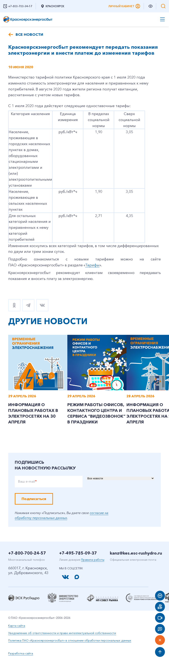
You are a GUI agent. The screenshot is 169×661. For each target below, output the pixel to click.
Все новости (29, 34)
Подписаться (34, 499)
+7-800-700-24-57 (27, 553)
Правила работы (92, 560)
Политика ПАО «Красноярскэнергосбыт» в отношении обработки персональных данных (69, 640)
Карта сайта (16, 625)
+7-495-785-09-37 (78, 553)
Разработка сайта (20, 653)
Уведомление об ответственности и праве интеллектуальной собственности (62, 633)
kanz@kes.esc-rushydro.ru (136, 553)
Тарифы (92, 265)
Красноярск (52, 6)
